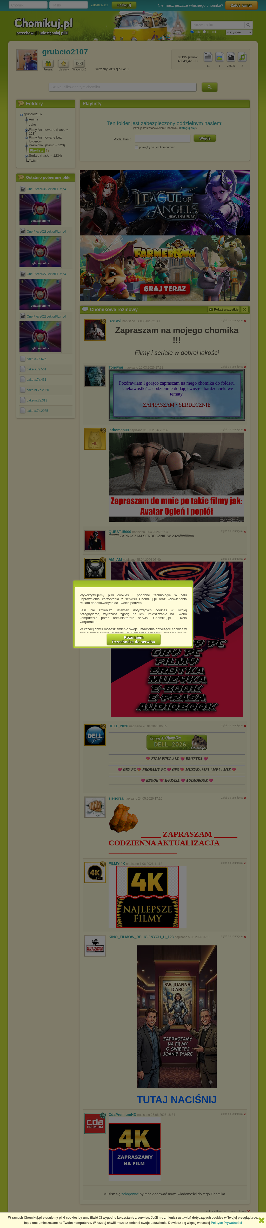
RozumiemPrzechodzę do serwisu (133, 639)
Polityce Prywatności (226, 1223)
